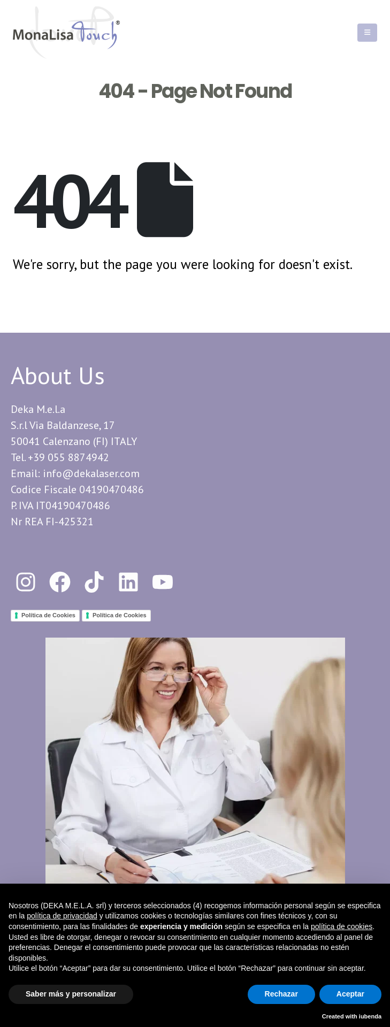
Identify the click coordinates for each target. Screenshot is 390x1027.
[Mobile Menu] (367, 33)
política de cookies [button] (341, 926)
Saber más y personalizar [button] (71, 994)
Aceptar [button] (350, 994)
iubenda (370, 1016)
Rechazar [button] (281, 994)
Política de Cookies (48, 615)
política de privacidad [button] (62, 915)
